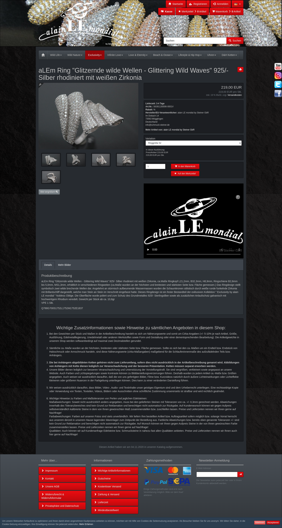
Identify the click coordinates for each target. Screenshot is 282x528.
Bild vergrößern (49, 192)
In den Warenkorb (185, 166)
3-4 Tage (160, 103)
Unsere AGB (50, 486)
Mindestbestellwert (106, 510)
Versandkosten (235, 95)
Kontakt (47, 478)
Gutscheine (102, 478)
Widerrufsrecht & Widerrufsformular (52, 496)
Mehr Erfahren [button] (86, 524)
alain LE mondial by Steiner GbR (179, 129)
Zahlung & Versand (106, 494)
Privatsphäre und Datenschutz (60, 505)
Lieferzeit (101, 502)
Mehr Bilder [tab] (64, 264)
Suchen (235, 40)
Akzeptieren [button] (273, 522)
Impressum (49, 470)
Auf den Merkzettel (185, 173)
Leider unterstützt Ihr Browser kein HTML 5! (194, 220)
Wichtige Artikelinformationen (112, 470)
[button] (237, 4)
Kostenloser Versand (107, 486)
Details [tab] (48, 264)
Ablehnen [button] (259, 522)
